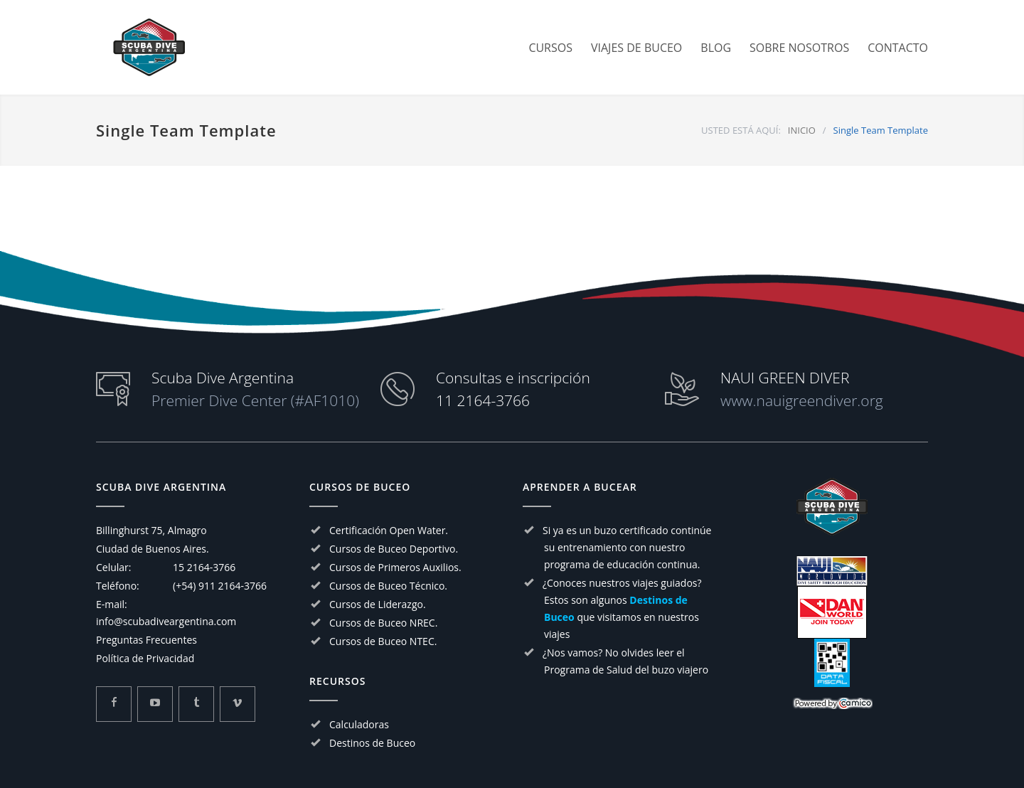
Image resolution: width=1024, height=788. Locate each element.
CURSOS (550, 47)
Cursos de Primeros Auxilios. (395, 567)
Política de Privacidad (145, 658)
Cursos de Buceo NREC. (383, 622)
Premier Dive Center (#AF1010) (255, 400)
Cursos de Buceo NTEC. (383, 641)
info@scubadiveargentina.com (166, 621)
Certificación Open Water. (388, 530)
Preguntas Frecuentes (146, 639)
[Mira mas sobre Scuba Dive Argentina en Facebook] (114, 704)
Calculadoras (359, 724)
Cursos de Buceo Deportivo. (393, 548)
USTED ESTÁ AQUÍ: (741, 130)
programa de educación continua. (622, 564)
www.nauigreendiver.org (801, 400)
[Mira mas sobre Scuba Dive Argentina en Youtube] (155, 704)
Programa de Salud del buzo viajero (626, 669)
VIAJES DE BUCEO (636, 47)
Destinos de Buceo (372, 743)
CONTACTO (898, 47)
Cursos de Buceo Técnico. (388, 585)
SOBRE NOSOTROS (799, 47)
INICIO (802, 130)
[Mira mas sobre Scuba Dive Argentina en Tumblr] (196, 704)
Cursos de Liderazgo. (377, 604)
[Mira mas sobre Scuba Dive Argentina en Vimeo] (237, 704)
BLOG (715, 47)
